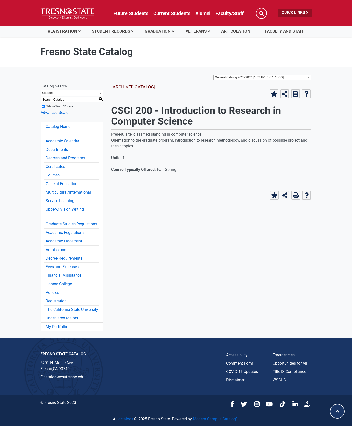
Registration (62, 31)
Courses (53, 175)
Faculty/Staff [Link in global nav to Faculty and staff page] (229, 13)
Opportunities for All (290, 363)
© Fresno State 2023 (58, 402)
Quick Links (295, 12)
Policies (52, 292)
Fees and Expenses (62, 266)
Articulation (235, 31)
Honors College (59, 284)
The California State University (72, 309)
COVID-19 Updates (242, 371)
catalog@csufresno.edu (64, 377)
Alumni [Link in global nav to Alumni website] (202, 13)
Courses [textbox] (48, 93)
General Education (61, 183)
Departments (57, 149)
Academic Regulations (65, 232)
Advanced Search (56, 112)
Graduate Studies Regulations (71, 224)
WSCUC (279, 380)
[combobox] (262, 77)
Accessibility (237, 355)
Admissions (56, 249)
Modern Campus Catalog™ (215, 419)
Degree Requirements (64, 258)
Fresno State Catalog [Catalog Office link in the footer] (63, 354)
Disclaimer (235, 380)
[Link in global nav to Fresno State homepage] (67, 13)
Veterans (196, 31)
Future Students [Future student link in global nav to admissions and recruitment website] (130, 13)
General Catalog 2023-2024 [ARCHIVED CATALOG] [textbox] (249, 77)
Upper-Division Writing (65, 209)
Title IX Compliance (289, 371)
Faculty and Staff (284, 31)
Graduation (158, 31)
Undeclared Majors (62, 318)
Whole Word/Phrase (59, 106)
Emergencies (284, 355)
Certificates (55, 166)
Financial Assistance (63, 275)
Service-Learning (60, 200)
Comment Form (239, 363)
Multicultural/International (68, 192)
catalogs (125, 419)
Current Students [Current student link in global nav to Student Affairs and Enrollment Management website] (171, 13)
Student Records (111, 31)
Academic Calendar (62, 141)
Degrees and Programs (65, 158)
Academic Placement (64, 241)
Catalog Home (58, 126)
